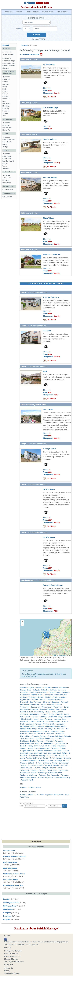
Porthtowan (24, 741)
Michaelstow (25, 726)
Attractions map (8, 54)
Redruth (23, 746)
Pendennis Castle (8, 139)
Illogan (47, 712)
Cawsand (65, 692)
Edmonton (46, 702)
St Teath (31, 763)
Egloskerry (56, 702)
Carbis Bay (34, 692)
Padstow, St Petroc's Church (14, 856)
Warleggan (33, 775)
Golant (58, 704)
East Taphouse (35, 702)
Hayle (64, 709)
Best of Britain (62, 12)
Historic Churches (8, 63)
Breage (23, 690)
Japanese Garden (10, 868)
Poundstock (24, 743)
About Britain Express (12, 973)
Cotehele (5, 180)
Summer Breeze (50, 177)
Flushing (29, 704)
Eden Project (7, 156)
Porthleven (59, 739)
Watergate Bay (44, 775)
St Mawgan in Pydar (11, 903)
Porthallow (40, 739)
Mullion (23, 729)
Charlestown (25, 695)
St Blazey (39, 751)
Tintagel (23, 765)
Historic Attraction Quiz (12, 956)
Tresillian (52, 768)
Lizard (36, 719)
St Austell (30, 751)
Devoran (42, 700)
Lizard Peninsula (46, 719)
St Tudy (38, 763)
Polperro (43, 736)
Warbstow (24, 775)
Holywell (5, 96)
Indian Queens (57, 712)
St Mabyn (67, 758)
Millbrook (34, 726)
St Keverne (37, 758)
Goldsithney (24, 707)
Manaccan (40, 721)
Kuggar (51, 714)
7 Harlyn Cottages (51, 297)
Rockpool (47, 331)
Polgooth (35, 736)
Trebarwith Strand (51, 765)
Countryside (6, 58)
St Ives (55, 756)
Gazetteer (6, 77)
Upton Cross (25, 773)
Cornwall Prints (7, 190)
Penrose (54, 731)
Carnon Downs (54, 692)
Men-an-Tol (6, 130)
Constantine (48, 695)
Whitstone (53, 777)
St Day (64, 753)
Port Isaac (25, 739)
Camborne (62, 690)
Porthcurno (49, 739)
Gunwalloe (34, 709)
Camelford (24, 692)
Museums (5, 68)
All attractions (7, 52)
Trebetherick (63, 765)
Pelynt (29, 731)
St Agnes (55, 748)
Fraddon (44, 704)
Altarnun (23, 687)
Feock (22, 704)
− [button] (22, 624)
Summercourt (64, 763)
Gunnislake (24, 709)
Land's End (6, 99)
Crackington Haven (36, 697)
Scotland (31, 787)
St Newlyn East (60, 760)
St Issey (42, 756)
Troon (49, 770)
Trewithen (5, 168)
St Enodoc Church (10, 880)
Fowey (36, 704)
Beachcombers (49, 139)
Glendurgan (6, 159)
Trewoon (42, 770)
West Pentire (31, 777)
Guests (19, 29)
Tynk (45, 371)
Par (62, 729)
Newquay (48, 729)
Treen (22, 768)
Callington (45, 690)
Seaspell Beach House (53, 585)
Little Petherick (26, 719)
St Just (61, 756)
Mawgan (57, 721)
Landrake (59, 714)
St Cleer (66, 751)
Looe (64, 719)
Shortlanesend (44, 748)
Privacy (7, 971)
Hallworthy (50, 709)
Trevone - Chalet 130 (52, 255)
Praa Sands (35, 743)
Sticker (55, 763)
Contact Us (8, 968)
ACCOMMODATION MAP (29, 55)
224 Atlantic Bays (50, 108)
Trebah (4, 166)
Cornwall (24, 45)
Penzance (50, 734)
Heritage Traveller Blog (12, 951)
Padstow (57, 729)
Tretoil (59, 768)
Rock (54, 746)
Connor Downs (36, 695)
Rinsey (30, 746)
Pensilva (23, 734)
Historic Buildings (8, 61)
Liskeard (67, 717)
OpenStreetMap (61, 655)
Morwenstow (51, 726)
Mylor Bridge (32, 729)
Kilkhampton (34, 714)
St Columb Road (54, 753)
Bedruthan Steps (10, 862)
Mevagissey (60, 724)
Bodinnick (48, 687)
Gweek (42, 709)
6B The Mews (49, 537)
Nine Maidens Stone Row (13, 885)
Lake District (39, 795)
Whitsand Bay (43, 777)
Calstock (53, 690)
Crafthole (48, 697)
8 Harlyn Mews (49, 449)
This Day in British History (14, 962)
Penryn (61, 731)
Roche (47, 746)
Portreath (40, 741)
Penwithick (41, 734)
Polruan (51, 736)
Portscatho (49, 741)
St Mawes (25, 760)
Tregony (29, 768)
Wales (38, 787)
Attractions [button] (9, 12)
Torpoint (31, 765)
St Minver (42, 760)
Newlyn (41, 729)
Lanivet (27, 717)
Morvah (42, 726)
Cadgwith (36, 690)
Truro (55, 770)
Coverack (23, 697)
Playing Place (25, 736)
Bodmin (56, 687)
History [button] (19, 12)
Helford (23, 712)
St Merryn (58, 674)
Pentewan (32, 734)
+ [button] (22, 621)
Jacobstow (24, 714)
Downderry (59, 700)
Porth (32, 739)
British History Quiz (11, 954)
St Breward (48, 751)
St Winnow (47, 763)
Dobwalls (50, 700)
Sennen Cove (33, 748)
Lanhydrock (6, 183)
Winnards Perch (27, 780)
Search (36, 35)
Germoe (51, 704)
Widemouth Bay (64, 777)
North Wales (58, 795)
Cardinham (43, 692)
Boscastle (64, 687)
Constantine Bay (60, 695)
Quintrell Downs (61, 743)
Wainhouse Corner (55, 773)
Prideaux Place (9, 851)
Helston (30, 712)
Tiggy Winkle (48, 218)
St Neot (50, 760)
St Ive (49, 756)
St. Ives (5, 113)
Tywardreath (63, 770)
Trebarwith (39, 765)
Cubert (63, 697)
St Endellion (33, 756)
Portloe (33, 741)
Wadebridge (42, 773)
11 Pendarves (49, 65)
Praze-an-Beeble (47, 743)
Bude (29, 690)
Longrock (57, 719)
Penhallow (45, 731)
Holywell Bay (39, 712)
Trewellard (34, 770)
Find (21, 806)
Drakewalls (24, 702)
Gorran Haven (46, 707)
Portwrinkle (59, 741)
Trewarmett (24, 770)
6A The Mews (49, 489)
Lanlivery (35, 717)
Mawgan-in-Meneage (34, 724)
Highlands (49, 795)
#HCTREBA (48, 410)
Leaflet (54, 655)
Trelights (44, 768)
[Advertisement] (36, 823)
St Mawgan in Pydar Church (14, 874)
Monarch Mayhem (11, 959)
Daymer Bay (25, 700)
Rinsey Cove (39, 746)
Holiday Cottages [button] (33, 12)
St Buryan (57, 751)
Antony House (7, 178)
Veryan (33, 773)
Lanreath (43, 717)
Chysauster (6, 125)
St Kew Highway (56, 758)
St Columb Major (26, 753)
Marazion (49, 721)
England (23, 787)
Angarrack (32, 687)
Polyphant (59, 736)
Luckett (32, 721)
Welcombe (55, 775)
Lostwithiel (24, 721)
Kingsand (43, 714)
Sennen (23, 748)
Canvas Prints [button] (48, 12)
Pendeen (36, 731)
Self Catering (7, 197)
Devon (22, 795)
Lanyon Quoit (7, 128)
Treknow (37, 768)
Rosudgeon (61, 746)
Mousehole (61, 726)
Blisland (40, 687)
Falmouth (64, 702)
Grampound (57, 707)
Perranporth (60, 734)
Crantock (56, 697)
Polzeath (67, 736)
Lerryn (60, 717)
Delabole (34, 700)
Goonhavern (35, 707)
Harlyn (58, 709)
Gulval (66, 707)
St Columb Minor (40, 753)
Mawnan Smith (48, 724)
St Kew (45, 758)
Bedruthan (6, 79)
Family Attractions (8, 66)
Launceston (52, 717)
